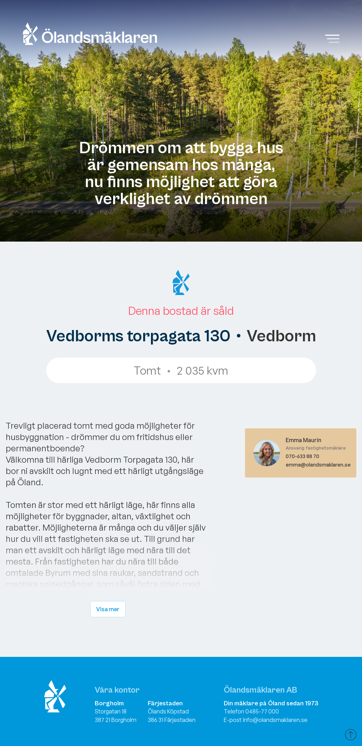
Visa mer (107, 609)
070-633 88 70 (302, 456)
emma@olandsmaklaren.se (318, 465)
